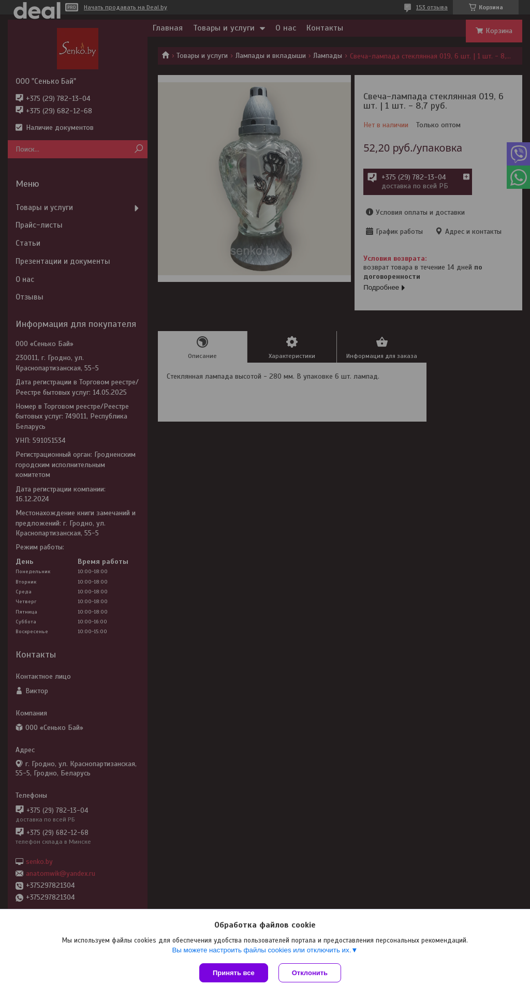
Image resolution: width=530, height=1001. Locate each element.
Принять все (234, 973)
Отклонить (310, 973)
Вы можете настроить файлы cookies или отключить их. (261, 950)
